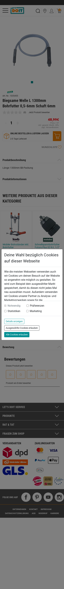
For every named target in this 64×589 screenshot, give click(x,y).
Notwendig (14, 305)
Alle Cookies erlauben (17, 334)
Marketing (36, 311)
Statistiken (14, 311)
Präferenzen (37, 305)
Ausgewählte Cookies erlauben (22, 328)
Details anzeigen (14, 321)
